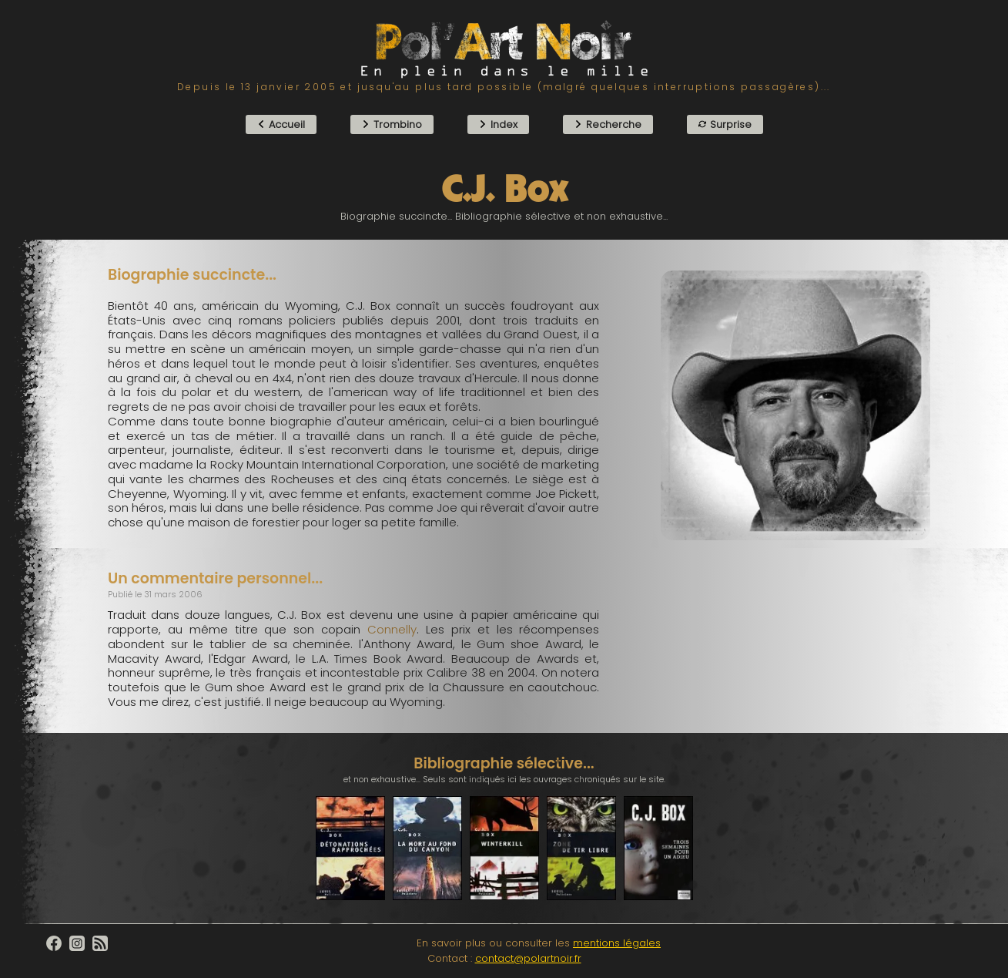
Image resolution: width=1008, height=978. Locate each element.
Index (498, 124)
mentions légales (617, 943)
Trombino (392, 124)
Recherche (607, 124)
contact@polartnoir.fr (528, 958)
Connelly (392, 629)
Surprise (725, 124)
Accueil (281, 124)
